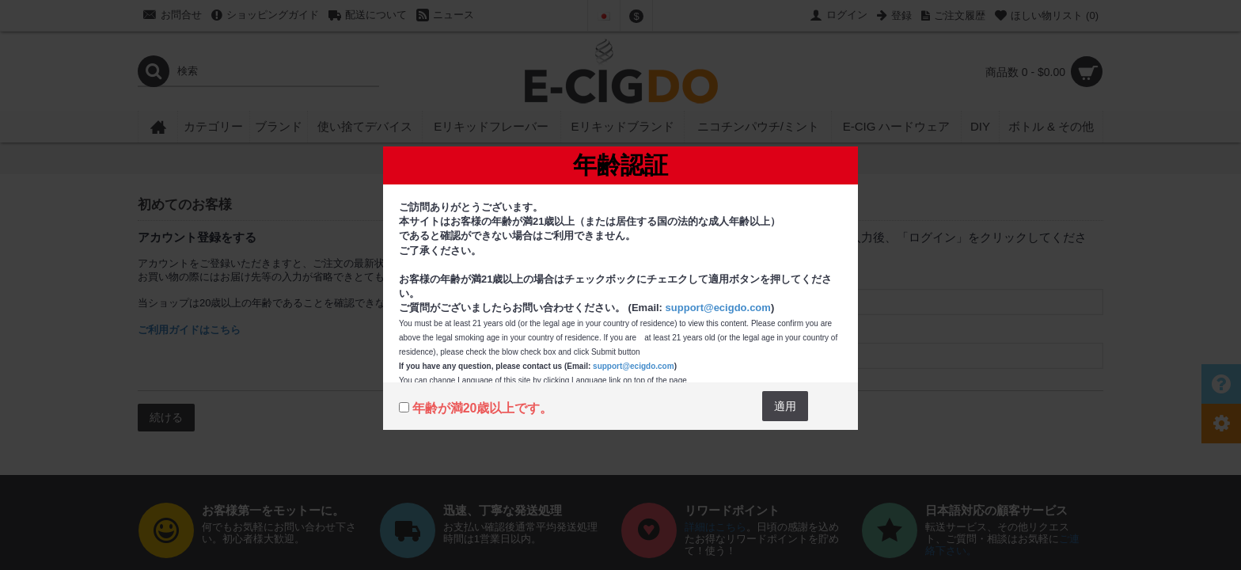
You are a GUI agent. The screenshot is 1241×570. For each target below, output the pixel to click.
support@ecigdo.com (718, 308)
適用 (785, 406)
